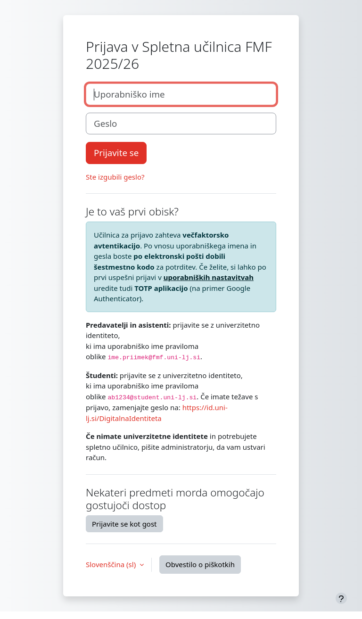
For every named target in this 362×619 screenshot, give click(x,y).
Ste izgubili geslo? (115, 177)
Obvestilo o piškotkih (200, 564)
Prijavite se (116, 152)
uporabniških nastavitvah (209, 277)
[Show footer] (341, 598)
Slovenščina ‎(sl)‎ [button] (112, 564)
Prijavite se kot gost (124, 523)
